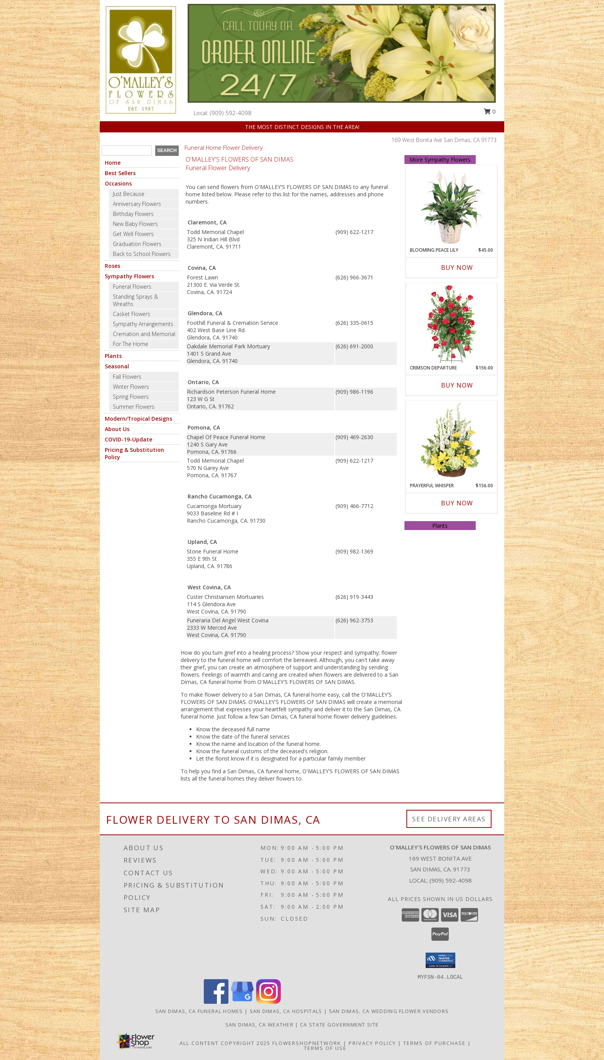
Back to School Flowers (142, 253)
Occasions (118, 183)
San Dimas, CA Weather (259, 1024)
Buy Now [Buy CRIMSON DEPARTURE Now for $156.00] (457, 385)
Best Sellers (120, 173)
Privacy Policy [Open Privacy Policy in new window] (372, 1043)
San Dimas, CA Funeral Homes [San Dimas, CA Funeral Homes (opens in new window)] (199, 1011)
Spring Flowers (131, 396)
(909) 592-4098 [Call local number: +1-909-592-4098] (231, 113)
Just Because (128, 193)
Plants (113, 355)
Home (113, 162)
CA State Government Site (339, 1024)
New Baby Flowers (135, 223)
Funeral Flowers (132, 286)
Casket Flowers (131, 314)
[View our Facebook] (216, 1001)
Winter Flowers (131, 386)
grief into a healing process (258, 652)
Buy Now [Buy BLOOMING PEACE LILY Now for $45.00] (457, 267)
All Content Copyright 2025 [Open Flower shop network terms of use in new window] (225, 1043)
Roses (112, 265)
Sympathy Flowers (129, 276)
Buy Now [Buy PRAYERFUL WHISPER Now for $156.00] (457, 503)
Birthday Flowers (133, 213)
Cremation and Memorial (144, 334)
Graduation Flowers (137, 243)
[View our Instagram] (268, 1001)
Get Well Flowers (133, 233)
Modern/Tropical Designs (138, 418)
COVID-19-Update (128, 439)
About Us (117, 429)
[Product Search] (127, 150)
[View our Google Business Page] (242, 1001)
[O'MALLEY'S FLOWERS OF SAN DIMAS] (141, 60)
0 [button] (489, 111)
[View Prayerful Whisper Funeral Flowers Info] (451, 442)
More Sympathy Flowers (439, 159)
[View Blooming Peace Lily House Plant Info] (451, 206)
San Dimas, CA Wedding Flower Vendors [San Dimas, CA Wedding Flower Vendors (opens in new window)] (389, 1011)
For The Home (130, 344)
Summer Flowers (133, 406)
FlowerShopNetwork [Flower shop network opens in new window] (306, 1043)
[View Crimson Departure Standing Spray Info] (451, 324)
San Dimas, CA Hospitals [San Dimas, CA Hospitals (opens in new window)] (286, 1011)
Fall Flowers (127, 376)
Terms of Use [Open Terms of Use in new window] (325, 1048)
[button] (440, 960)
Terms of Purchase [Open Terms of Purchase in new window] (434, 1043)
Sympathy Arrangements (143, 324)
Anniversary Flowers (137, 203)
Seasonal (117, 366)
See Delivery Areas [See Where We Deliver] (449, 818)
